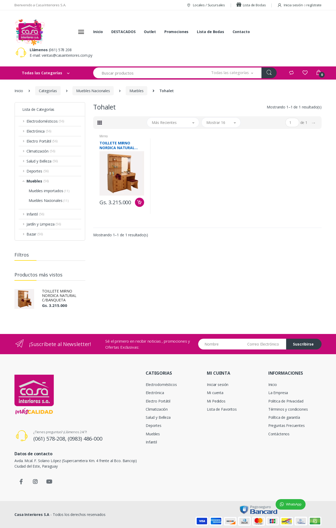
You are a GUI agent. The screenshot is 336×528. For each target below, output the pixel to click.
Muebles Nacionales (93, 90)
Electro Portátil (158, 401)
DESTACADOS (123, 31)
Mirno (103, 136)
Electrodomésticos (161, 384)
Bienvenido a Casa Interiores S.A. (40, 5)
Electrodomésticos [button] (45, 121)
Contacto (241, 31)
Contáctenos (279, 433)
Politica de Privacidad (285, 401)
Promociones (176, 31)
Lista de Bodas (251, 5)
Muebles (136, 90)
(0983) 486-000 (85, 438)
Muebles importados (49, 190)
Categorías (48, 90)
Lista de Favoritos (222, 409)
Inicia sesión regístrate (299, 5)
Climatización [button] (41, 151)
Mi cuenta (215, 392)
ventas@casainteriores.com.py (67, 55)
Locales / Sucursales (205, 5)
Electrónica (155, 392)
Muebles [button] (38, 181)
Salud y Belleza (158, 417)
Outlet (150, 31)
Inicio (98, 31)
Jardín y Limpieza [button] (44, 224)
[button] (232, 72)
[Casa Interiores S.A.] (29, 32)
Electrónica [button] (39, 131)
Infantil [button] (35, 214)
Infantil (151, 442)
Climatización (157, 409)
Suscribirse (303, 344)
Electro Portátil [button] (42, 141)
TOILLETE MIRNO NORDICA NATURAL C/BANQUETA (59, 295)
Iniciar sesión (217, 384)
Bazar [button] (35, 234)
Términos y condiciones (288, 409)
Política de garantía (284, 417)
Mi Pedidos (216, 401)
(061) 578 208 (60, 49)
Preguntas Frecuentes (286, 425)
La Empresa (278, 392)
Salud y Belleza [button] (42, 161)
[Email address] (264, 344)
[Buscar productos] (148, 72)
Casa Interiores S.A (31, 514)
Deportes (153, 425)
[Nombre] (221, 344)
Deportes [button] (38, 171)
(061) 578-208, (50, 438)
